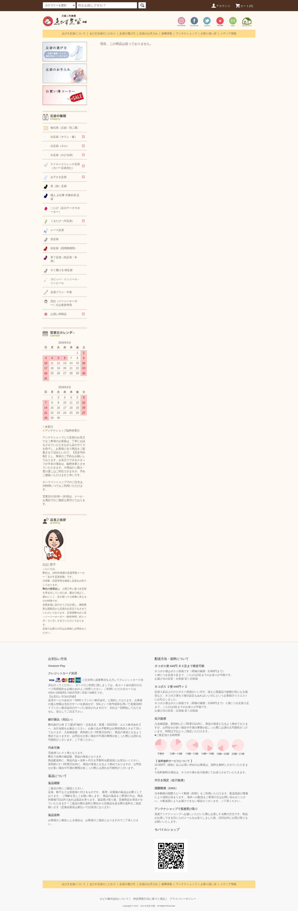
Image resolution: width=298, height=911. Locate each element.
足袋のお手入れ (148, 33)
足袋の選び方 (127, 33)
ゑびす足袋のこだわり (102, 33)
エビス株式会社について (114, 898)
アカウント (221, 6)
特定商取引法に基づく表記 (149, 898)
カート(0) (244, 6)
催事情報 (166, 33)
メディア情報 (228, 33)
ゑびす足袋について (74, 33)
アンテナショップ (186, 33)
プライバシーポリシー (183, 898)
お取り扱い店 (209, 33)
